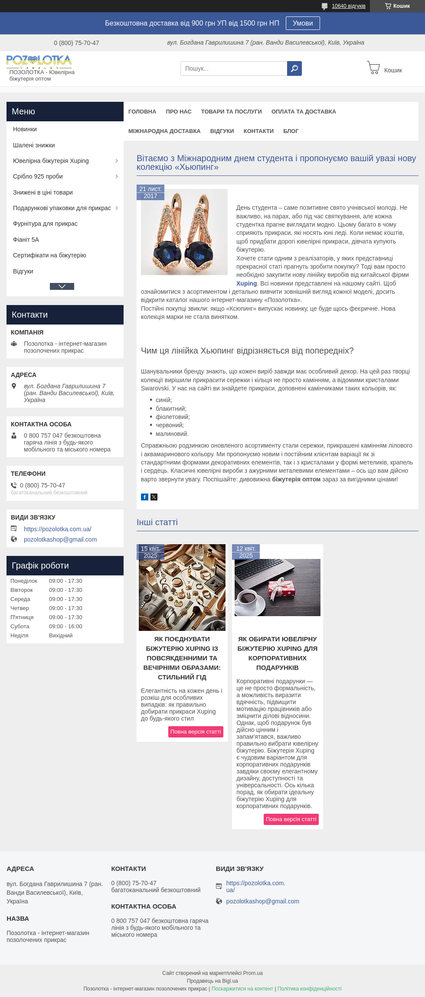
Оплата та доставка (303, 111)
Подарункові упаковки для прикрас (62, 208)
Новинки (25, 129)
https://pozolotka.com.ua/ (58, 529)
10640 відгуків (349, 6)
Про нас (178, 111)
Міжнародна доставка (164, 131)
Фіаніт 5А (26, 239)
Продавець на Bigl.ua (212, 981)
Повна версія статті (195, 731)
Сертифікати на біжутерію (49, 255)
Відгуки (222, 131)
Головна (142, 111)
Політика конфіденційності (310, 989)
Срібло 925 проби (38, 176)
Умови (303, 23)
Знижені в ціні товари (43, 192)
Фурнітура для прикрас (45, 223)
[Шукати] (294, 68)
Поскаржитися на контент (242, 989)
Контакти (259, 131)
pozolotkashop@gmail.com (60, 539)
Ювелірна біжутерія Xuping (51, 160)
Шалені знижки (34, 145)
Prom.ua (253, 973)
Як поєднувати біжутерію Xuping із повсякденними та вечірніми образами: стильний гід (182, 658)
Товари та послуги (231, 111)
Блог (291, 131)
